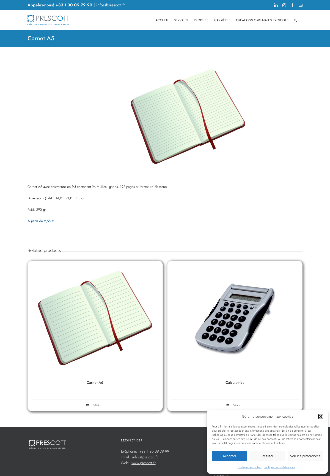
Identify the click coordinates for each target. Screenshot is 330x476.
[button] (321, 416)
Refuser (267, 456)
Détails (97, 405)
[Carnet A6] (95, 318)
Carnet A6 (95, 382)
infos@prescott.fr (110, 5)
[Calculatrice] (235, 318)
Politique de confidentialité (279, 467)
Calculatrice (235, 382)
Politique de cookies (249, 467)
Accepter (229, 456)
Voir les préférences (305, 456)
